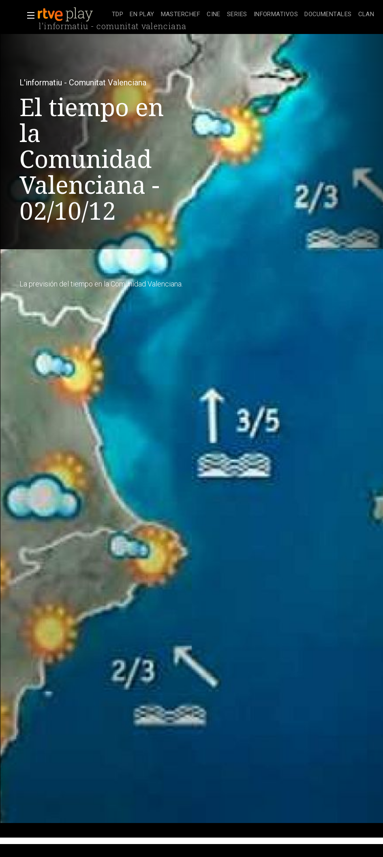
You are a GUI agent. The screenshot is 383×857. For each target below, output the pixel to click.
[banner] (73, 14)
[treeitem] (117, 14)
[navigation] (243, 14)
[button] (28, 15)
